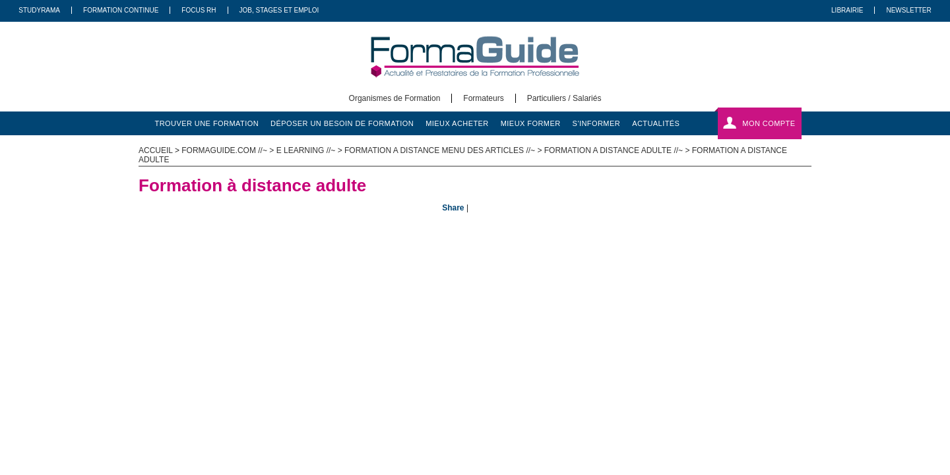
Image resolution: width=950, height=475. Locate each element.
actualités (656, 123)
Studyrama (39, 10)
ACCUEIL (156, 150)
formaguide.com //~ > (228, 150)
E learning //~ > (310, 150)
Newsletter (908, 10)
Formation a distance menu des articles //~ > (444, 150)
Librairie (847, 10)
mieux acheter (457, 123)
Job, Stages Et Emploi (279, 10)
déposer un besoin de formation (342, 123)
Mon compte (768, 123)
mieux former (531, 123)
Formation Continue (120, 10)
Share (453, 207)
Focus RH (198, 10)
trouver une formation (207, 123)
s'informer (597, 123)
